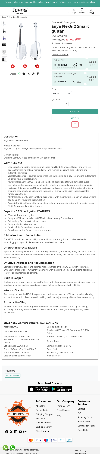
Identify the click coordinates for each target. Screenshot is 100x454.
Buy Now (75, 117)
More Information (60, 54)
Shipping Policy (85, 417)
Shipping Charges (44, 414)
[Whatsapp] (19, 74)
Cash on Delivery (44, 426)
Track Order (83, 430)
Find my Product (43, 422)
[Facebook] (7, 432)
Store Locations (43, 431)
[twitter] (28, 74)
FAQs (80, 413)
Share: (13, 73)
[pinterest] (33, 74)
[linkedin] (38, 74)
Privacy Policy (42, 410)
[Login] (74, 11)
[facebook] (23, 74)
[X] (11, 432)
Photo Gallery (63, 405)
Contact (81, 408)
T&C (80, 65)
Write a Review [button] (12, 375)
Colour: (55, 89)
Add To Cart (75, 111)
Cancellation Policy (86, 425)
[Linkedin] (16, 432)
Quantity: (56, 99)
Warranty (40, 418)
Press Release (63, 410)
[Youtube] (20, 432)
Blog (59, 415)
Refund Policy (84, 421)
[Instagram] (25, 432)
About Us (40, 405)
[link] (67, 11)
